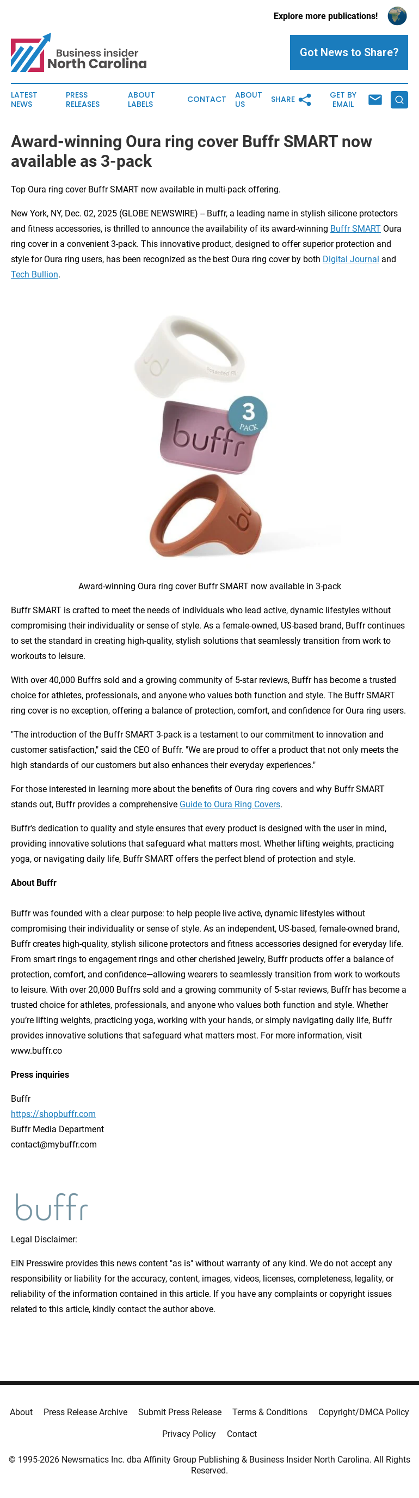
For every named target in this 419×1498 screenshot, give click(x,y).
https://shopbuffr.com (53, 1114)
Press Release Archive (85, 1412)
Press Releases (83, 99)
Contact (206, 99)
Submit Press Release (179, 1412)
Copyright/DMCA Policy (363, 1412)
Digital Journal (351, 259)
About (21, 1412)
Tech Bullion (34, 274)
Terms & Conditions (269, 1412)
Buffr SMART (355, 229)
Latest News (24, 99)
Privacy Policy (189, 1434)
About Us (248, 99)
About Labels (141, 99)
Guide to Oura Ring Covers (230, 804)
